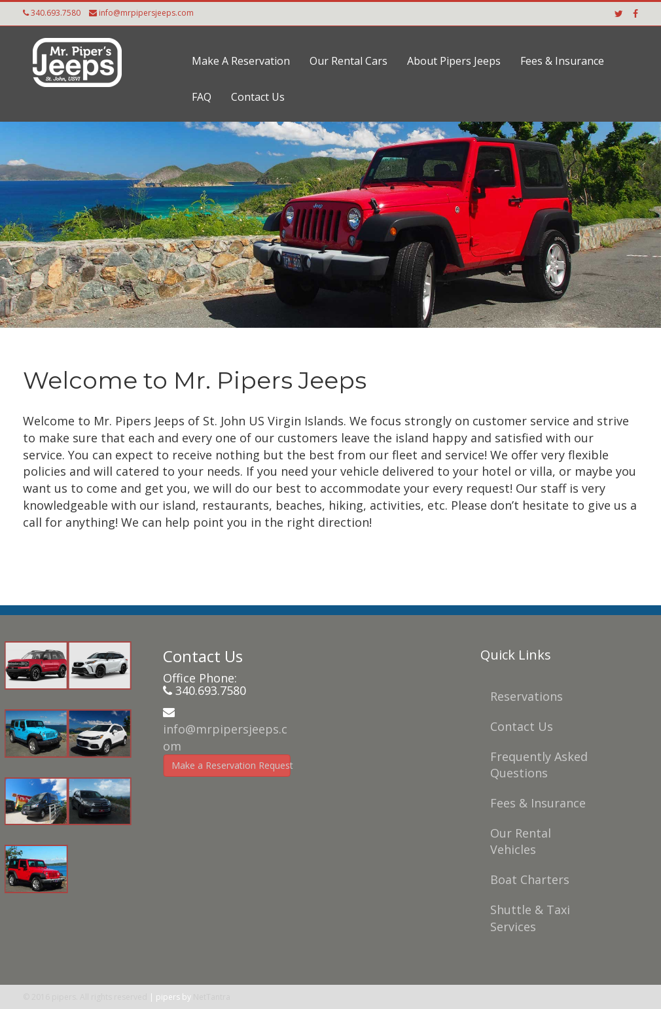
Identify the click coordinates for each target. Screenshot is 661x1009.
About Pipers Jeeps (454, 61)
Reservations (523, 696)
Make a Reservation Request (227, 765)
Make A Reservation (241, 61)
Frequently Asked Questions (535, 765)
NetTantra (211, 996)
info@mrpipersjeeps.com (146, 12)
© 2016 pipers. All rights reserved (85, 996)
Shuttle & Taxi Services (527, 918)
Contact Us (258, 97)
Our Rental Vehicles (517, 841)
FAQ (201, 97)
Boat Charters (526, 879)
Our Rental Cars (348, 61)
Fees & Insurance (562, 61)
